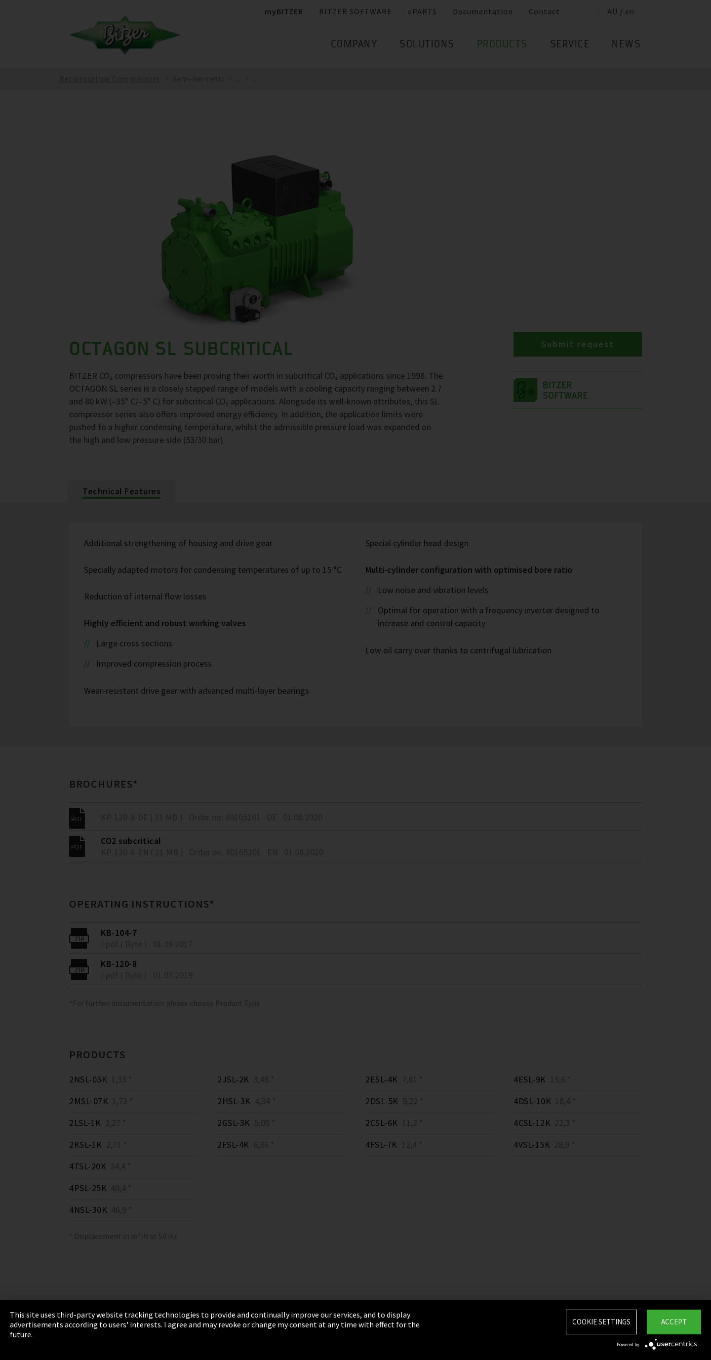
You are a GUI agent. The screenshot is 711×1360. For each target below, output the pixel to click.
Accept (674, 1321)
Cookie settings (601, 1321)
